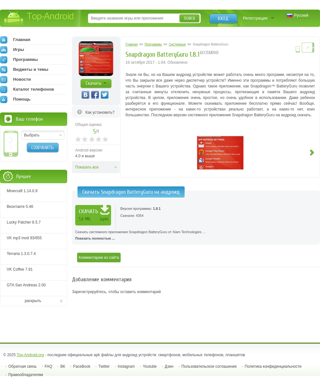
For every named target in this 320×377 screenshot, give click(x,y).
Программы (19, 59)
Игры (12, 49)
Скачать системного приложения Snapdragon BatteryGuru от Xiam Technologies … (196, 236)
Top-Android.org (30, 355)
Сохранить (42, 148)
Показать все (87, 167)
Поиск (189, 18)
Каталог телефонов (27, 89)
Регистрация (255, 18)
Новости (15, 79)
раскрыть (33, 301)
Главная (15, 40)
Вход (223, 18)
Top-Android (39, 19)
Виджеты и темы (24, 69)
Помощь (15, 99)
